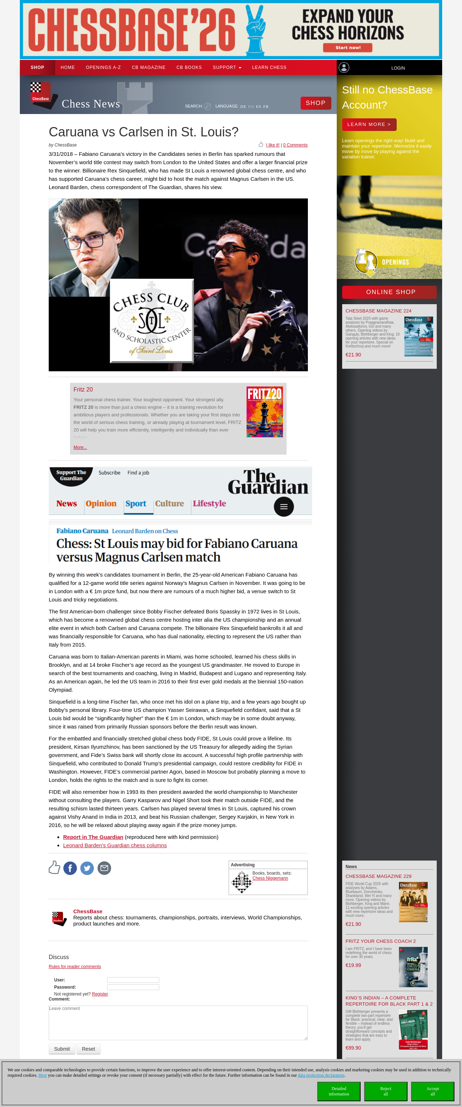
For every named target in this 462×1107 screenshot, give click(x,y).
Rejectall (386, 1091)
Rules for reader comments (75, 966)
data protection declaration (321, 1075)
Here (43, 1075)
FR (266, 106)
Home (68, 67)
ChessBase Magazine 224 (379, 311)
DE (243, 106)
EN (251, 106)
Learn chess (269, 67)
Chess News (91, 103)
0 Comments (295, 145)
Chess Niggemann (270, 878)
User (59, 980)
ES (258, 106)
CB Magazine (149, 67)
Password (64, 987)
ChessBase (88, 911)
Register (100, 994)
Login (398, 68)
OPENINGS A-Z (103, 67)
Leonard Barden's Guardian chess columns (115, 845)
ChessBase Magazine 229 (379, 876)
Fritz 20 (83, 389)
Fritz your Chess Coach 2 (381, 941)
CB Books (189, 67)
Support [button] (227, 67)
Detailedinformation (339, 1091)
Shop (37, 67)
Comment (59, 999)
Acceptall (433, 1091)
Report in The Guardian (93, 837)
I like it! (272, 145)
